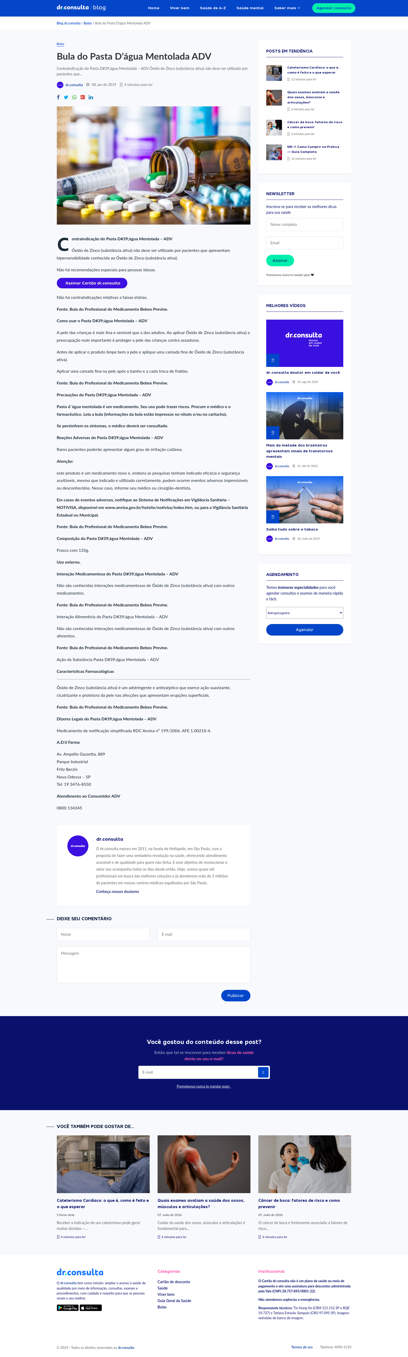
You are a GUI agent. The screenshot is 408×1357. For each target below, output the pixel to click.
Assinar (280, 260)
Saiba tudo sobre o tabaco (292, 529)
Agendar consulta (333, 8)
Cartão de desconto (174, 1282)
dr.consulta (74, 85)
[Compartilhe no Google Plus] (82, 97)
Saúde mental (250, 8)
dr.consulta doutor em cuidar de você (303, 372)
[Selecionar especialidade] (304, 613)
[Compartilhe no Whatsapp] (74, 97)
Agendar (305, 629)
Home (153, 8)
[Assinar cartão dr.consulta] (92, 282)
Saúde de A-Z (213, 8)
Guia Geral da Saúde (174, 1300)
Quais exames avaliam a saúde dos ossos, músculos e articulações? (313, 97)
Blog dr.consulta (68, 23)
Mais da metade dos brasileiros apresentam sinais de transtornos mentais (299, 451)
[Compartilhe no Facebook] (58, 97)
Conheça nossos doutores (117, 891)
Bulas (88, 23)
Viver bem (179, 8)
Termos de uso (302, 1347)
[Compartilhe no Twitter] (66, 97)
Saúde (163, 1288)
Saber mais (285, 8)
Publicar (236, 995)
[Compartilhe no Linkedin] (91, 97)
